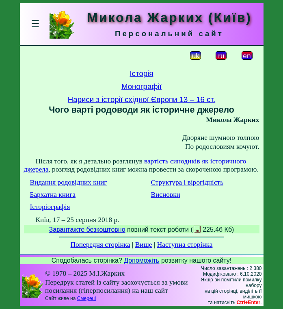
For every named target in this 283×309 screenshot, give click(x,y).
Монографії (141, 86)
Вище (143, 244)
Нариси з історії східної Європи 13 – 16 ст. (141, 99)
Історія (141, 73)
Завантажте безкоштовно (87, 229)
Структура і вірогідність (187, 182)
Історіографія (50, 207)
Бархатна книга (53, 194)
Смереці (86, 298)
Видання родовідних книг (68, 182)
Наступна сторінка (185, 244)
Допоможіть (141, 260)
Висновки (165, 194)
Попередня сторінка (100, 244)
